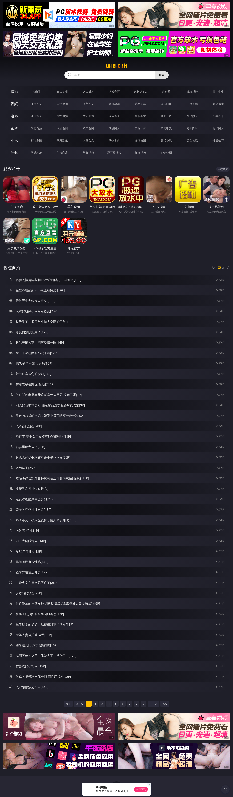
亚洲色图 (62, 128)
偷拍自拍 (62, 116)
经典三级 (166, 116)
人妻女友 (88, 140)
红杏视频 (140, 153)
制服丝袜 (140, 116)
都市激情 (36, 140)
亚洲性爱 (36, 116)
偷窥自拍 (36, 128)
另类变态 (218, 116)
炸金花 (166, 92)
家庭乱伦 (62, 140)
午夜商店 (62, 153)
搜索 (161, 75)
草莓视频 (88, 153)
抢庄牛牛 (218, 92)
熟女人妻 (140, 104)
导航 (14, 152)
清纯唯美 (166, 128)
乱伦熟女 (192, 116)
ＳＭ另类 (218, 104)
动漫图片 (114, 128)
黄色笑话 (192, 140)
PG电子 (36, 92)
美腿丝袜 (140, 128)
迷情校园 (140, 140)
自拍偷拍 (62, 104)
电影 (14, 116)
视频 (14, 103)
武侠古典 (114, 140)
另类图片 (218, 128)
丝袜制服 (166, 104)
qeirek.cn (116, 66)
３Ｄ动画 (114, 104)
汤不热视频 (114, 153)
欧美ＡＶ (88, 104)
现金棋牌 (192, 92)
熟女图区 (192, 128)
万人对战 (88, 92)
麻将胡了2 (140, 92)
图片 (14, 128)
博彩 (14, 91)
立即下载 (141, 789)
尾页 (164, 703)
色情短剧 (166, 153)
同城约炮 (36, 153)
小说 (14, 140)
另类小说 (166, 140)
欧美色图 (88, 128)
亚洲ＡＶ (36, 104)
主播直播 (192, 104)
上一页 (79, 703)
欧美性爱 (114, 116)
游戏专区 (114, 92)
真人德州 (62, 92)
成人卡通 (88, 116)
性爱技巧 (218, 140)
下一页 (153, 703)
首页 (68, 703)
